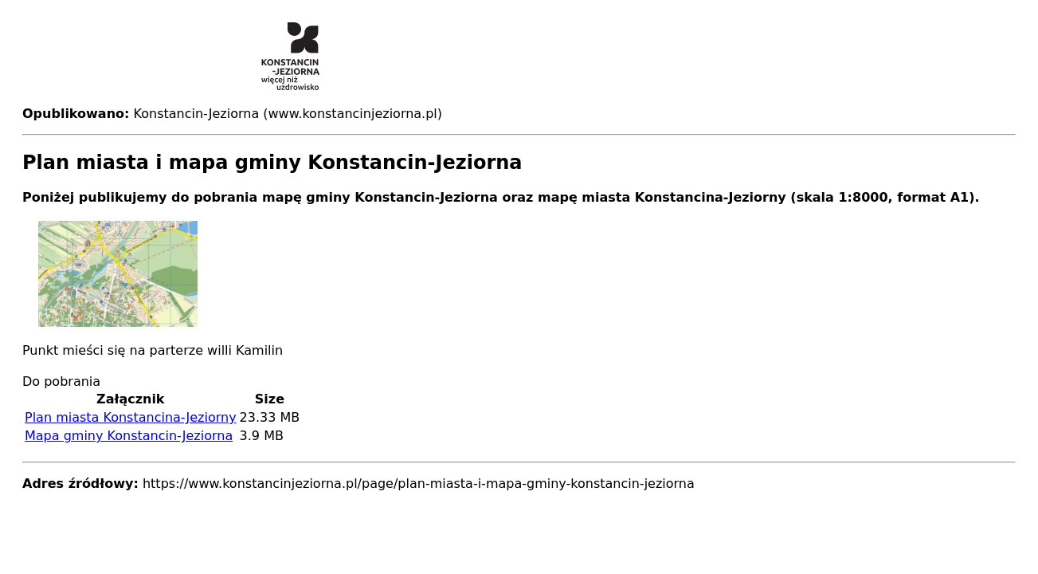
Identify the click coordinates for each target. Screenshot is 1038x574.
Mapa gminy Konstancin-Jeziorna (129, 435)
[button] (519, 274)
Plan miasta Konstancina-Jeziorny (131, 417)
